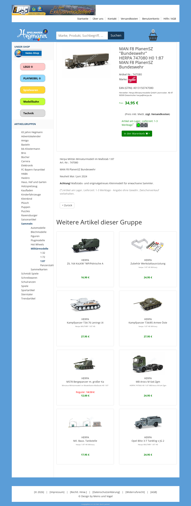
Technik (28, 113)
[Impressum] (57, 492)
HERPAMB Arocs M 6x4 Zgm (148, 382)
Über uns (98, 18)
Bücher (25, 157)
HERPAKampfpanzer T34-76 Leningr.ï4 (85, 322)
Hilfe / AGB (170, 18)
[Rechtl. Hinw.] (78, 492)
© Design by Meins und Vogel (95, 496)
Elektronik (27, 165)
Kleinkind (26, 198)
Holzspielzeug (29, 186)
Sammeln (26, 223)
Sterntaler (27, 294)
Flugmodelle (38, 240)
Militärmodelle (39, 248)
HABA (24, 173)
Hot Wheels (37, 244)
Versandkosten (129, 18)
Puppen (25, 207)
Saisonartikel (28, 219)
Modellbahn (31, 101)
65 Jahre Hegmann (32, 132)
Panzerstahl (47, 265)
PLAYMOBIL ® (32, 78)
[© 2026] (39, 492)
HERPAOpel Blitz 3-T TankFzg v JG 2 (148, 441)
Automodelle (38, 227)
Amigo (25, 140)
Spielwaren (30, 90)
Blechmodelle (38, 232)
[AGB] (153, 492)
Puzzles (25, 211)
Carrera (25, 161)
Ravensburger (29, 215)
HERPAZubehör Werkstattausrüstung (148, 263)
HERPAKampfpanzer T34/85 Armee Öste (148, 322)
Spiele (24, 286)
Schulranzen (28, 281)
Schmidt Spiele (30, 273)
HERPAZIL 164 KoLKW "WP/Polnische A (85, 261)
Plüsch (25, 202)
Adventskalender (31, 136)
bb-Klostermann (30, 148)
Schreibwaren (29, 277)
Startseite (82, 18)
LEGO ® (28, 66)
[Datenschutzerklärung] (106, 492)
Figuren (35, 236)
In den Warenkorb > (137, 133)
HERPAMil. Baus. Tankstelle (85, 441)
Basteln (25, 144)
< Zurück (67, 205)
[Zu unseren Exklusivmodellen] (54, 9)
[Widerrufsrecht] (135, 492)
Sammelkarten (39, 269)
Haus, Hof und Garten (33, 182)
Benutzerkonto (150, 18)
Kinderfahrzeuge (31, 194)
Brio (23, 153)
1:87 (42, 261)
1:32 (42, 252)
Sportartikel (28, 290)
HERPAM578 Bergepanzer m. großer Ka (85, 382)
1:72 (42, 257)
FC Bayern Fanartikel (33, 169)
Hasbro (25, 178)
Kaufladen (27, 190)
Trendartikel (28, 298)
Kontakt (112, 18)
